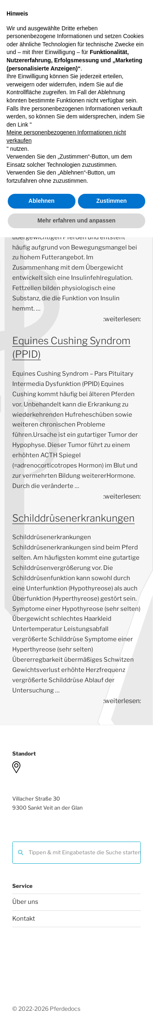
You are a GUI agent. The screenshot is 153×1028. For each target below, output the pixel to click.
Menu (76, 84)
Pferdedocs (76, 52)
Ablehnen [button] (42, 992)
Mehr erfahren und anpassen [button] (76, 1011)
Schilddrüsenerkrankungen (73, 518)
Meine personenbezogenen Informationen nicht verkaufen (66, 927)
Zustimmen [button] (111, 992)
